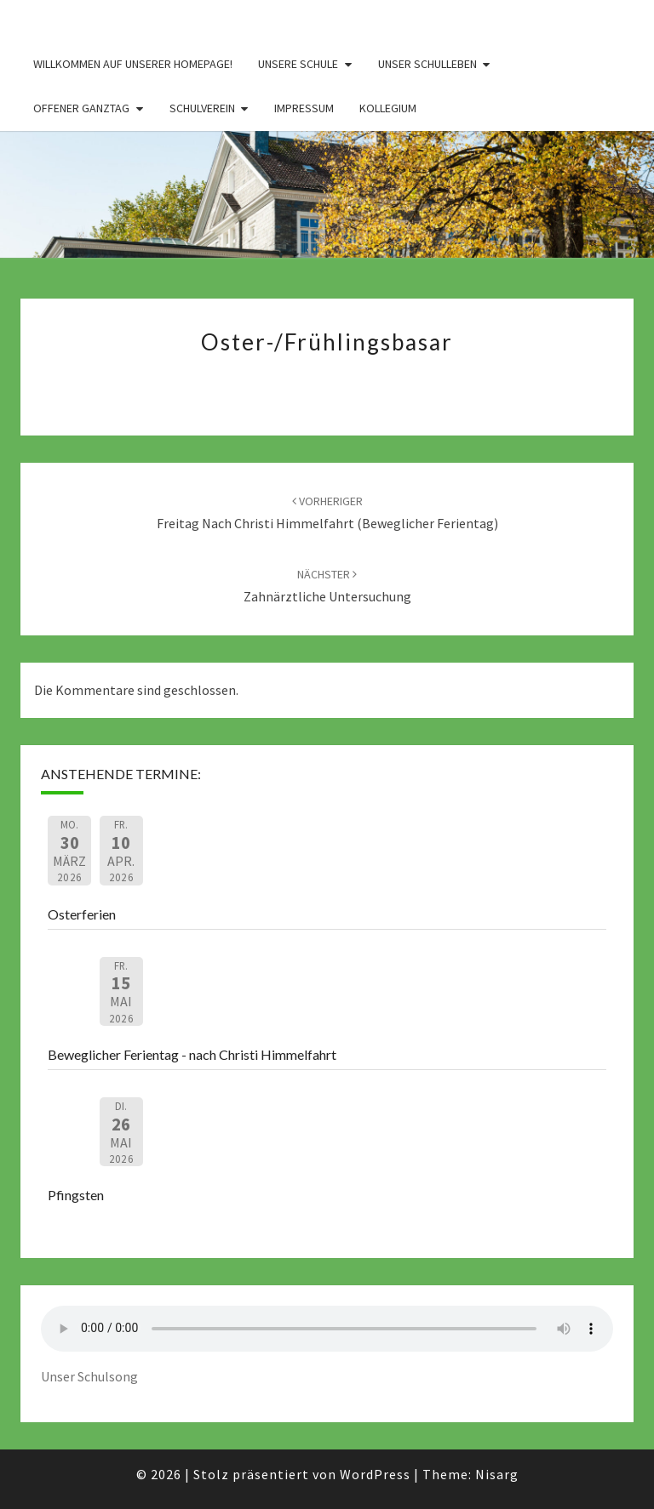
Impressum (304, 108)
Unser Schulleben (427, 63)
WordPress (375, 1474)
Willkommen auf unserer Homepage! (132, 63)
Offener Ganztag (81, 108)
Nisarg (497, 1474)
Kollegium (387, 108)
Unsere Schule (298, 63)
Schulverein (202, 108)
